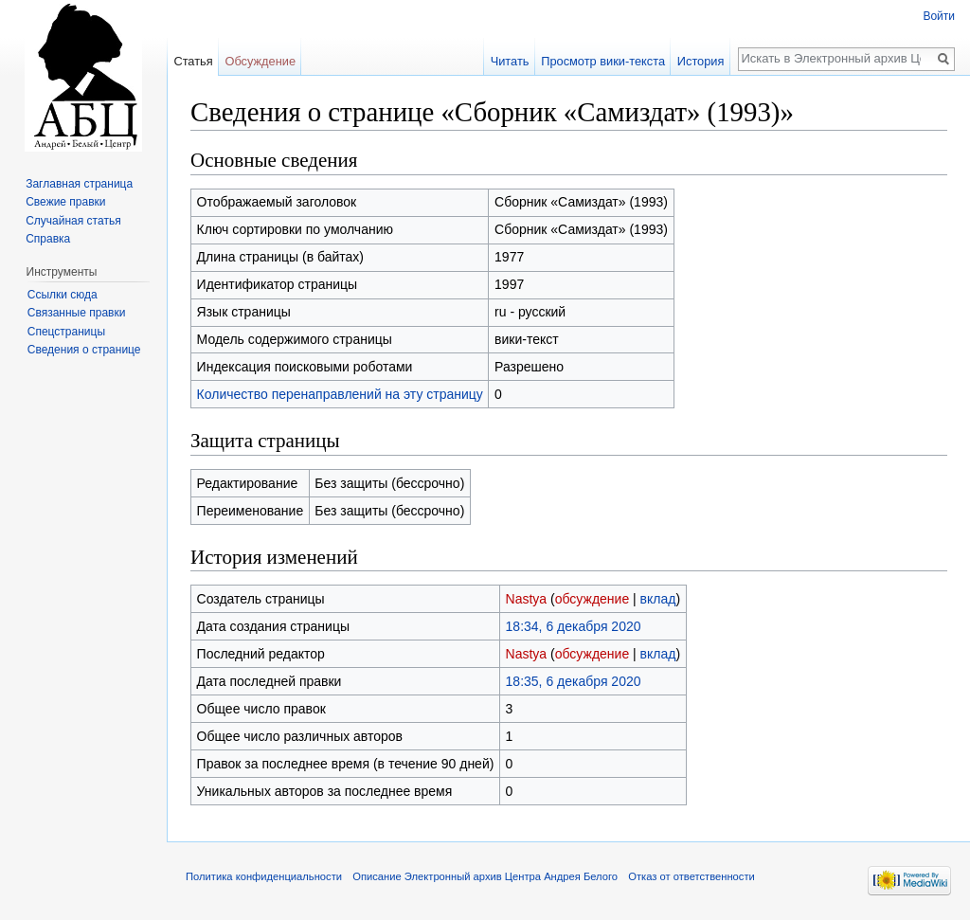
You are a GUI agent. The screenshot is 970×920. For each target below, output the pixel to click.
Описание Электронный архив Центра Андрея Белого (485, 876)
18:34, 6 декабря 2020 (573, 626)
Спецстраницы (66, 331)
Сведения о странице (84, 349)
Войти (939, 16)
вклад (658, 598)
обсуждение (592, 598)
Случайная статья (73, 220)
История (701, 61)
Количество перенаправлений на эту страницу (340, 394)
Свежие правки (65, 201)
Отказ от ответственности (691, 876)
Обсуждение (260, 61)
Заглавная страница (79, 183)
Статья (192, 61)
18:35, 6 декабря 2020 (573, 681)
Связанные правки (76, 312)
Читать (510, 61)
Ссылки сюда (62, 294)
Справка (48, 238)
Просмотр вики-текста (603, 61)
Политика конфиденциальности (264, 876)
